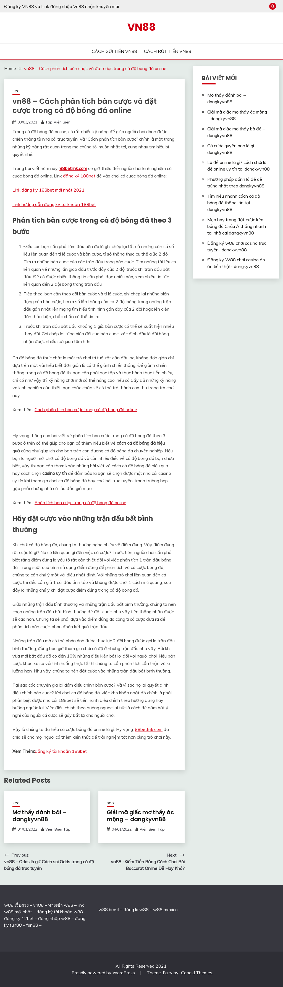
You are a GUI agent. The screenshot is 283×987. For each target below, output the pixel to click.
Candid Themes (196, 972)
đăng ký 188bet (79, 176)
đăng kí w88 (136, 909)
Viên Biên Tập (57, 829)
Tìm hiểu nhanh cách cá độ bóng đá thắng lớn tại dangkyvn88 (233, 202)
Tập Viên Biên (57, 122)
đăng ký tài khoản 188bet (61, 751)
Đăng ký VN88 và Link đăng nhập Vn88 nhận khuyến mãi (61, 6)
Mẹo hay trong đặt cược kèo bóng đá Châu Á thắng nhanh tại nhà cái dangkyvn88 (236, 226)
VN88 (141, 27)
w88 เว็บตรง (16, 905)
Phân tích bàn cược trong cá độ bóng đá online (80, 502)
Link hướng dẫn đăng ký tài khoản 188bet (54, 204)
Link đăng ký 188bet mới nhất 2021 (48, 190)
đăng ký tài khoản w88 (59, 911)
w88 (103, 909)
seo (16, 90)
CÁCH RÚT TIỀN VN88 (167, 51)
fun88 (32, 925)
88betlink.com (73, 168)
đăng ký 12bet (19, 918)
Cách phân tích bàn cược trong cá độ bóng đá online (86, 409)
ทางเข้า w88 (60, 905)
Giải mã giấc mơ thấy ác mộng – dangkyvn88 (140, 815)
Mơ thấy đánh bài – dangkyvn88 (39, 815)
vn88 (38, 905)
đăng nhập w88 (53, 918)
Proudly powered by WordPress (104, 972)
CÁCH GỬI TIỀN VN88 (114, 51)
